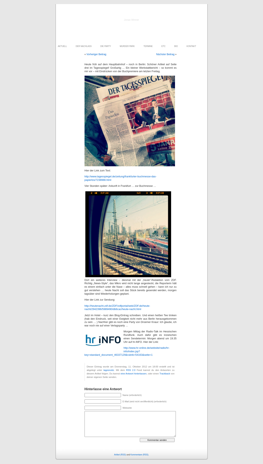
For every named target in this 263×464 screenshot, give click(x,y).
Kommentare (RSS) (139, 455)
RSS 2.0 (130, 370)
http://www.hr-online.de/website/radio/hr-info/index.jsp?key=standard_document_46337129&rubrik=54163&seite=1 (127, 351)
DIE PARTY (105, 46)
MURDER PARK (127, 46)
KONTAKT (191, 46)
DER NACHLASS (84, 46)
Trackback (164, 373)
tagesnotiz (108, 370)
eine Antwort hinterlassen (134, 373)
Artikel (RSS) (120, 455)
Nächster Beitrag (165, 54)
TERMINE (148, 46)
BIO (176, 46)
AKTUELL (62, 46)
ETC (163, 46)
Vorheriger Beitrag (96, 54)
